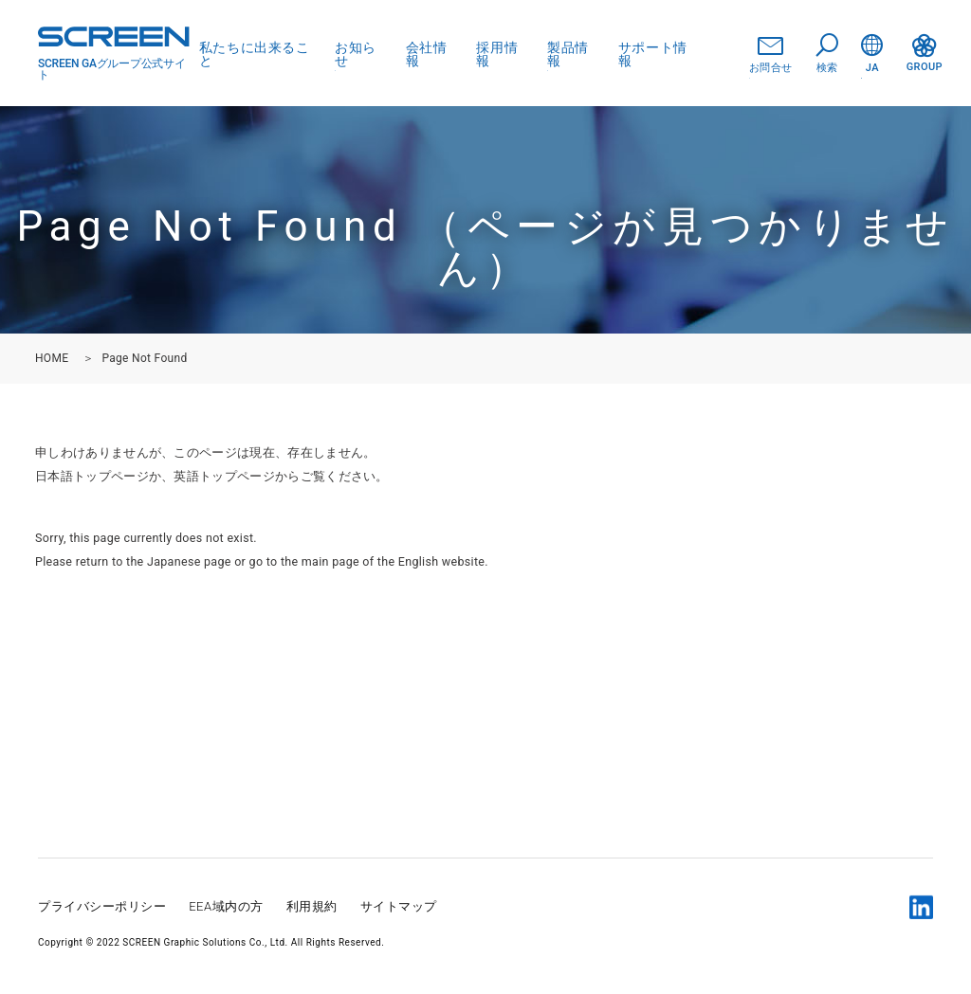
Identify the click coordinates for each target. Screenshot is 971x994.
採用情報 (497, 54)
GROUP (925, 53)
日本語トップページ (92, 476)
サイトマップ (398, 906)
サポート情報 (652, 54)
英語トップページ (224, 476)
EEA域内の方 (226, 906)
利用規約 (312, 906)
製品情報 (568, 54)
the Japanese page (178, 561)
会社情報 (427, 54)
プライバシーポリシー (102, 906)
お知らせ (355, 54)
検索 (826, 54)
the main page (320, 561)
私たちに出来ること (254, 54)
